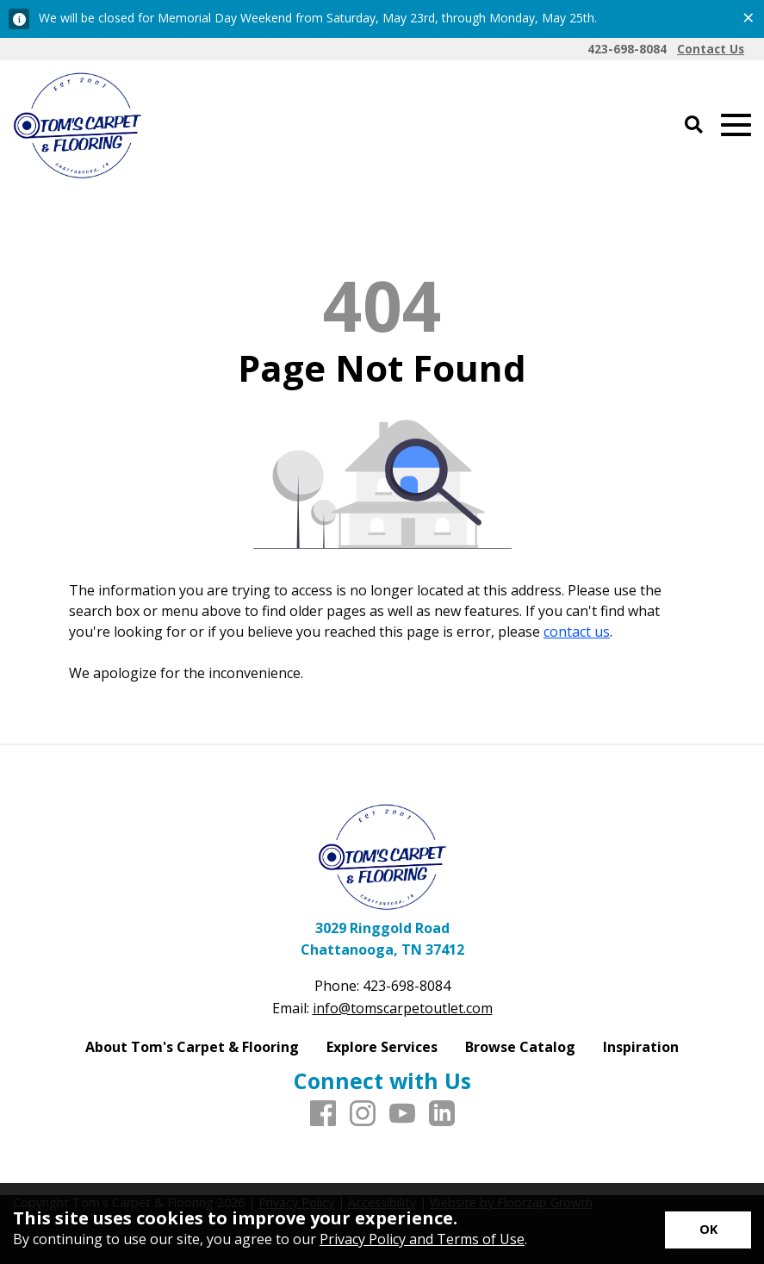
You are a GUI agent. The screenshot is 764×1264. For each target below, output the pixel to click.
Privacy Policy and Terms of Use (422, 1239)
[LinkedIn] (442, 1114)
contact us (576, 631)
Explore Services (382, 1047)
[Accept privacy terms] (708, 1229)
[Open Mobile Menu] (736, 125)
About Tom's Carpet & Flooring (192, 1047)
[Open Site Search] (693, 125)
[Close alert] (748, 17)
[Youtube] (402, 1114)
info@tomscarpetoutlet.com (403, 1008)
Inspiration (641, 1047)
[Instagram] (363, 1114)
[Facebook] (323, 1114)
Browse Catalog (520, 1047)
